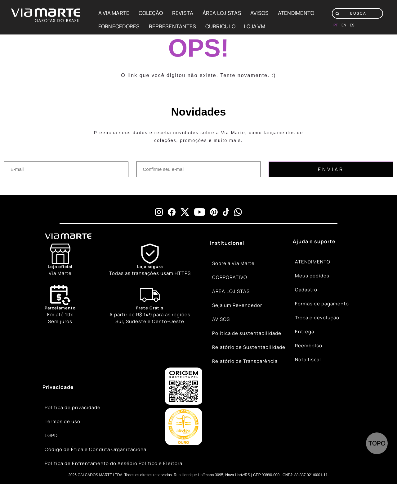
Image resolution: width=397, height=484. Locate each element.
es (352, 25)
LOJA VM (254, 26)
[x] (185, 212)
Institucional (227, 243)
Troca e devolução (317, 317)
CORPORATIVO (229, 277)
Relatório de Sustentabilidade (248, 347)
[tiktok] (226, 212)
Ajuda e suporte (314, 241)
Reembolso (308, 345)
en (343, 25)
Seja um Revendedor (237, 305)
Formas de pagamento (322, 303)
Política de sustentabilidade (246, 333)
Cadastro (306, 289)
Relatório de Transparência (245, 361)
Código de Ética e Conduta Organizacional (96, 449)
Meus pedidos (312, 275)
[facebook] (171, 212)
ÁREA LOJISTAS (222, 12)
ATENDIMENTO (296, 12)
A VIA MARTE (114, 12)
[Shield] (150, 260)
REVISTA (183, 12)
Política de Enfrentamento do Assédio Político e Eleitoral (114, 463)
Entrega (304, 331)
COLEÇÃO (151, 12)
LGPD (51, 435)
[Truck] (150, 305)
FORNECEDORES (119, 26)
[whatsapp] (238, 212)
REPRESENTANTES (172, 26)
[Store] (60, 260)
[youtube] (199, 212)
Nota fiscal (308, 359)
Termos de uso (62, 421)
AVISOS (259, 12)
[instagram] (159, 212)
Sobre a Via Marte (233, 263)
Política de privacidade (72, 407)
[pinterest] (214, 212)
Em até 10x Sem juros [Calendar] (60, 305)
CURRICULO (220, 26)
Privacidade (58, 387)
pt (335, 25)
